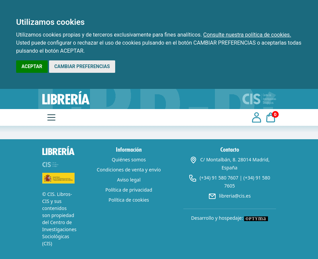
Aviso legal (128, 179)
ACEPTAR (31, 66)
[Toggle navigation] (51, 117)
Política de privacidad (128, 190)
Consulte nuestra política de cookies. (247, 35)
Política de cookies (128, 200)
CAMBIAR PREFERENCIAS (82, 66)
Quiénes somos (129, 159)
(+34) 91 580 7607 (218, 177)
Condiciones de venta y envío (129, 169)
